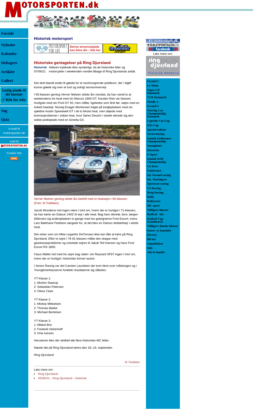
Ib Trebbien (132, 362)
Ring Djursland (48, 374)
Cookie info (14, 153)
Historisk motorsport (53, 38)
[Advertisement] (204, 82)
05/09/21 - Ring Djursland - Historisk (62, 378)
